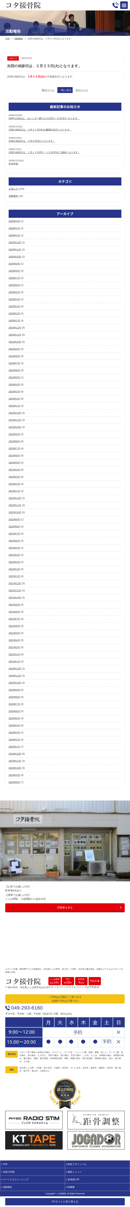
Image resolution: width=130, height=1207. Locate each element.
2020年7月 (14, 704)
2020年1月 (14, 746)
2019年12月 (15, 753)
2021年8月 (14, 611)
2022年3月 (14, 562)
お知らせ (13, 189)
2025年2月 (14, 313)
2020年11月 (15, 675)
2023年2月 (14, 484)
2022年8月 (14, 526)
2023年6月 (14, 455)
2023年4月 (14, 469)
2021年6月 (14, 626)
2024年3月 (14, 391)
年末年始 (13, 163)
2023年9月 (14, 434)
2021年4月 (14, 640)
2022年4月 (14, 555)
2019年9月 (14, 775)
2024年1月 (14, 405)
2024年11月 (15, 334)
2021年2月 (14, 654)
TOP (7, 38)
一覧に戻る (65, 90)
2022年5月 (14, 548)
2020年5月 (14, 718)
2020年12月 (15, 668)
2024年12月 (15, 327)
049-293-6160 (27, 1007)
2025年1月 (14, 320)
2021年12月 (15, 583)
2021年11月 (15, 590)
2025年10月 (15, 256)
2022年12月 (15, 498)
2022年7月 (14, 533)
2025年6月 (14, 285)
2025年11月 (15, 249)
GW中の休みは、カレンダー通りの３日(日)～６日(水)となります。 (44, 118)
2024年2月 (14, 398)
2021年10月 (15, 597)
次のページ (81, 90)
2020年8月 (14, 697)
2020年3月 (14, 732)
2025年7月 (14, 278)
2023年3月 (14, 476)
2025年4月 (14, 299)
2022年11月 (15, 505)
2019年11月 (15, 761)
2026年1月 (14, 235)
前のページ (48, 90)
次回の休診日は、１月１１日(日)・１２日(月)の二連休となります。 (45, 152)
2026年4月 (14, 221)
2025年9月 (14, 263)
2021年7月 (14, 619)
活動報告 (18, 38)
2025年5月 (14, 292)
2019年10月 (15, 768)
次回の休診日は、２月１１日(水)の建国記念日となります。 (40, 129)
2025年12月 (15, 242)
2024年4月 (14, 384)
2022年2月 (14, 569)
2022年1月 (14, 576)
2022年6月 (14, 540)
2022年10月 (15, 512)
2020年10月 (15, 682)
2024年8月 (14, 356)
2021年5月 (14, 633)
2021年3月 (14, 647)
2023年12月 (15, 413)
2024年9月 (14, 349)
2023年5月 (14, 462)
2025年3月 (14, 306)
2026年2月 (14, 228)
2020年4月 (14, 725)
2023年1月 (14, 491)
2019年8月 (14, 782)
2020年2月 (14, 739)
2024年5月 (14, 377)
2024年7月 (14, 363)
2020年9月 (14, 690)
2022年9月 (14, 519)
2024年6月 (14, 370)
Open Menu (124, 5)
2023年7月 (14, 448)
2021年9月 (14, 604)
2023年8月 (14, 441)
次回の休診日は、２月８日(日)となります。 (32, 141)
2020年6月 (14, 711)
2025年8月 (14, 271)
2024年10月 (15, 342)
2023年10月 (15, 427)
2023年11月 (15, 420)
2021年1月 (14, 661)
